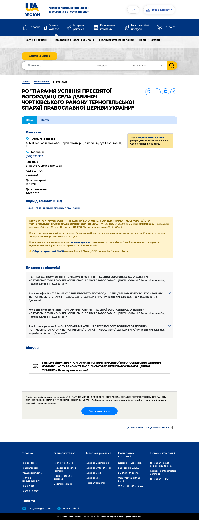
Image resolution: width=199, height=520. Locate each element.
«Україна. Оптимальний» (150, 137)
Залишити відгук (99, 411)
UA (133, 9)
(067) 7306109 (34, 156)
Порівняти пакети (95, 483)
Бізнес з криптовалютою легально (163, 472)
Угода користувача (32, 473)
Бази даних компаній (107, 27)
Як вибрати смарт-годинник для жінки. (161, 464)
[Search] (57, 65)
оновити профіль (80, 242)
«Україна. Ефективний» (98, 462)
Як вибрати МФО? (159, 479)
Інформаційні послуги (140, 27)
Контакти (170, 27)
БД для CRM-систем (128, 473)
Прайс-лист (28, 486)
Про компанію (29, 462)
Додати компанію (39, 55)
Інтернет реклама (78, 27)
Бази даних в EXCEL (128, 468)
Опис (29, 120)
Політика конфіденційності (31, 479)
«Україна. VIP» (93, 478)
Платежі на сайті (30, 491)
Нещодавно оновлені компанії (74, 39)
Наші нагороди (30, 468)
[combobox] (148, 65)
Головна (35, 27)
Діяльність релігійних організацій (53, 208)
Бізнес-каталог (54, 27)
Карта (45, 120)
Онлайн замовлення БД (130, 486)
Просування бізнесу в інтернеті (72, 9)
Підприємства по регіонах (116, 39)
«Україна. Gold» (94, 473)
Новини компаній (150, 39)
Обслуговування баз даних (129, 479)
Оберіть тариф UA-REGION (48, 251)
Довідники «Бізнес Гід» (130, 462)
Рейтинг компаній (36, 39)
